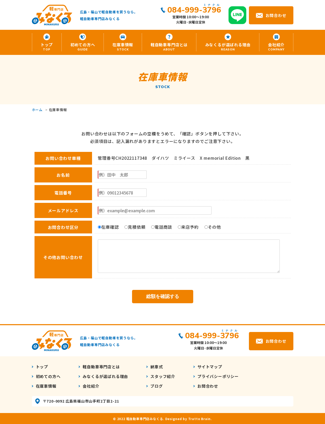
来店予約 (188, 227)
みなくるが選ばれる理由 (227, 46)
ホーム (37, 109)
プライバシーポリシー (218, 376)
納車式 (156, 366)
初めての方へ (83, 46)
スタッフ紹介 (162, 376)
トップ (47, 46)
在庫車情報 (123, 46)
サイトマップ (209, 366)
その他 (212, 227)
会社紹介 (276, 46)
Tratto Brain (199, 418)
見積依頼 (134, 227)
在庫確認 (108, 227)
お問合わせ (276, 15)
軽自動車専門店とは (169, 46)
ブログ (156, 386)
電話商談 (161, 227)
